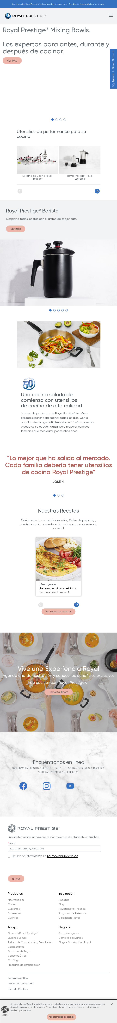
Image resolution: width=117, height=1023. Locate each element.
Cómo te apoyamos (71, 937)
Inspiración (66, 893)
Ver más (15, 228)
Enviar (16, 878)
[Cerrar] (111, 1004)
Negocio (65, 927)
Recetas (64, 899)
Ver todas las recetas (58, 611)
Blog (61, 904)
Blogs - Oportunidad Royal (75, 942)
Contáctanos (16, 946)
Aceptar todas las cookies (61, 1017)
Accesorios (14, 913)
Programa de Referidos (72, 913)
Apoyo (12, 927)
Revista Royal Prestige (72, 908)
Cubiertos (14, 908)
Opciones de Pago (19, 951)
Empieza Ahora (58, 692)
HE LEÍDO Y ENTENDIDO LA (29, 856)
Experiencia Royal (69, 917)
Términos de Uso (18, 978)
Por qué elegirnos (69, 933)
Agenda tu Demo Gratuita (113, 69)
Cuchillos (13, 917)
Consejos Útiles (17, 955)
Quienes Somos (17, 937)
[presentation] (32, 865)
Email (12, 843)
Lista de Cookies (18, 989)
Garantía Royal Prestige (23, 933)
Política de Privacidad (20, 983)
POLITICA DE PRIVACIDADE (62, 856)
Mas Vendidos (16, 899)
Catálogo (13, 960)
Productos (15, 893)
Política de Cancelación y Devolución (30, 942)
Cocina (12, 904)
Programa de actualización (24, 964)
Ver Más (12, 60)
